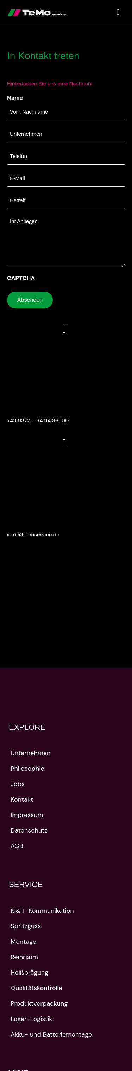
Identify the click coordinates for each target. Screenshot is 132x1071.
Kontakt (22, 799)
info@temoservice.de (33, 534)
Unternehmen (30, 753)
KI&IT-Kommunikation (42, 910)
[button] (118, 12)
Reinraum (24, 957)
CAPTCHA (21, 278)
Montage (23, 941)
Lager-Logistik (31, 1019)
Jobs (18, 784)
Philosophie (27, 768)
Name (15, 98)
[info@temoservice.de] (64, 443)
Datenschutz (29, 830)
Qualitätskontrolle (36, 988)
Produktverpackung (39, 1003)
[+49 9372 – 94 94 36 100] (64, 329)
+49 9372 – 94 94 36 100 (38, 420)
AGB (17, 846)
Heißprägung (29, 972)
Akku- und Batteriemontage (51, 1034)
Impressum (27, 815)
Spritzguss (26, 926)
